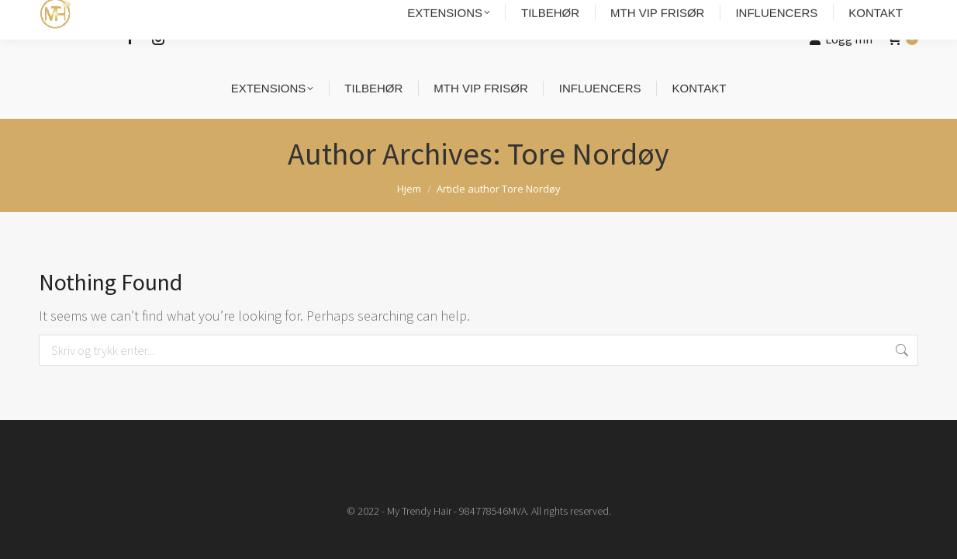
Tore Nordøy (588, 153)
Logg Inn (841, 39)
